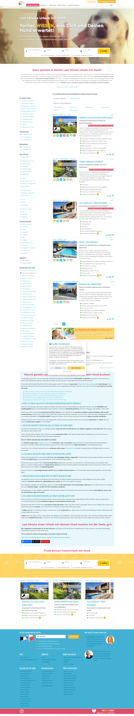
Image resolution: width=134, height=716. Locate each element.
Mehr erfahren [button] (67, 371)
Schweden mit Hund (25, 687)
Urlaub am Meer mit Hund (70, 678)
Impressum (70, 715)
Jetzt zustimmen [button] (76, 368)
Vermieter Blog (45, 662)
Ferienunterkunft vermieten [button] (106, 1)
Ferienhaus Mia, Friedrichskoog (90, 284)
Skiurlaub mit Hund (68, 692)
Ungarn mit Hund (24, 694)
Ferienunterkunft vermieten (49, 659)
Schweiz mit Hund (24, 692)
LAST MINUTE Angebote (47, 686)
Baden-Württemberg (64, 159)
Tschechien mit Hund (25, 699)
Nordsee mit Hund (24, 706)
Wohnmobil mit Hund (47, 683)
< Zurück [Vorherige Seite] (56, 324)
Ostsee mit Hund (24, 703)
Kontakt (66, 662)
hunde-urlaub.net (60, 715)
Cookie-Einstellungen (69, 664)
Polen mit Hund (24, 690)
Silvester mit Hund (68, 694)
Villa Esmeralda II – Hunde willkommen (93, 203)
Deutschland (55, 115)
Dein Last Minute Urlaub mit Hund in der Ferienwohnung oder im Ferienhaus (48, 391)
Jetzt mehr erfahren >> (106, 367)
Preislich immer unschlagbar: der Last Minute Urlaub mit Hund (44, 397)
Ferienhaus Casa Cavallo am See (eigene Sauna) (96, 118)
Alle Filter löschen (75, 98)
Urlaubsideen (52, 5)
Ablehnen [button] (58, 368)
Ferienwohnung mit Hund (48, 671)
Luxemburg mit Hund (25, 701)
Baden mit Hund (68, 673)
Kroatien (55, 200)
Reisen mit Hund (62, 5)
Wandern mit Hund (68, 671)
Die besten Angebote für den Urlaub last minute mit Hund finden (45, 393)
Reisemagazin (67, 659)
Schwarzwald (72, 159)
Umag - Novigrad (65, 200)
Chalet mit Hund (46, 676)
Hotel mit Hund (45, 678)
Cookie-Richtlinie (80, 352)
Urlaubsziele (43, 5)
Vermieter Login (92, 1)
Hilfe (111, 5)
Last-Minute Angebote (33, 5)
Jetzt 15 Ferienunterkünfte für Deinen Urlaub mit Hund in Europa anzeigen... (46, 537)
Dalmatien (60, 239)
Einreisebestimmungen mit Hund (28, 659)
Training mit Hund (68, 685)
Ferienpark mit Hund (47, 680)
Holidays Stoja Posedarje (88, 242)
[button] (33, 51)
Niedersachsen (63, 115)
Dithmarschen (68, 281)
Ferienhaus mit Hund (47, 673)
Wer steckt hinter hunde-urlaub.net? (73, 657)
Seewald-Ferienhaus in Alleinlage (91, 162)
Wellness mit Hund (68, 683)
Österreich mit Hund (25, 673)
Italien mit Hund (24, 676)
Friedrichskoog (75, 281)
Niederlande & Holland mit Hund (28, 680)
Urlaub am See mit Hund (70, 680)
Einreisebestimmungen (74, 5)
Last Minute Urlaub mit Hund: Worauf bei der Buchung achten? (44, 395)
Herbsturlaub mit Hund (69, 687)
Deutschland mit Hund (25, 671)
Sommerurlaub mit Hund (70, 676)
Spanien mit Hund (24, 685)
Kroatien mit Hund (24, 678)
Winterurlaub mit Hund (69, 690)
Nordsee (61, 281)
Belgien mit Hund (24, 696)
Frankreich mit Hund (25, 683)
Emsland (69, 115)
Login (43, 657)
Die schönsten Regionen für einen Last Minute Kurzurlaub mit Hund (45, 399)
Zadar (65, 239)
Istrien (59, 200)
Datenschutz (76, 715)
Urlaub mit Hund (23, 7)
